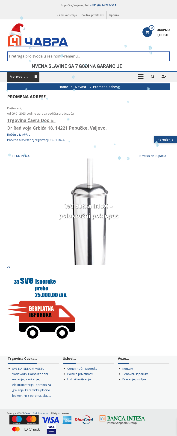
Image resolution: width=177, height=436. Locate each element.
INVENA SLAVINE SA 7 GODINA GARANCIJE (76, 66)
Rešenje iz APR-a (18, 134)
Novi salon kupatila (154, 156)
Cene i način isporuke (82, 368)
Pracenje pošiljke (134, 379)
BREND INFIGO (18, 156)
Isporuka (114, 15)
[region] (88, 66)
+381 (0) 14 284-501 (103, 5)
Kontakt (127, 368)
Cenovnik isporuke (135, 374)
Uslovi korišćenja (67, 15)
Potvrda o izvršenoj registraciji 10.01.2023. (36, 140)
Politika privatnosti (93, 15)
